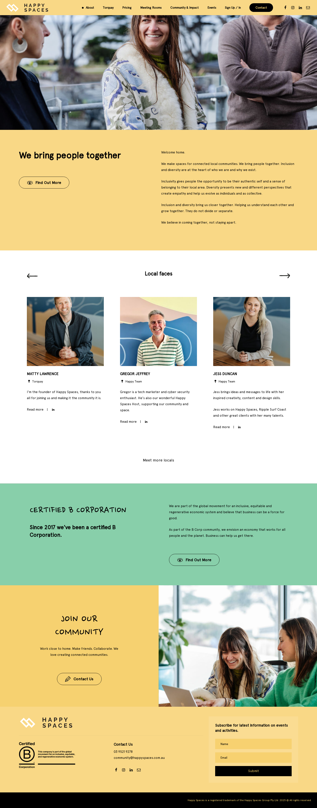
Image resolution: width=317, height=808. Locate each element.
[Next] (284, 276)
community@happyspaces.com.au (139, 758)
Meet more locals (158, 460)
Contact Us (83, 680)
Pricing (127, 7)
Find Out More (48, 182)
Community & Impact (184, 7)
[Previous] (32, 276)
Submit (253, 771)
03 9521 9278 (123, 752)
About (90, 7)
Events (211, 7)
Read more (128, 422)
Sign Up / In (233, 7)
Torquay (108, 7)
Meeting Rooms (151, 7)
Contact (261, 7)
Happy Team (131, 381)
